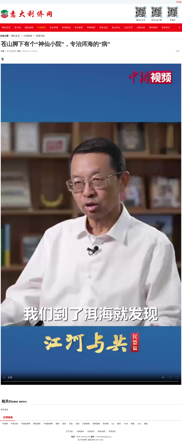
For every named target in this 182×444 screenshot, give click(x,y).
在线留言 (91, 431)
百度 (71, 424)
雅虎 (119, 424)
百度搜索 (86, 424)
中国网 (5, 424)
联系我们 (112, 431)
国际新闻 (29, 27)
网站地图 (101, 431)
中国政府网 (25, 424)
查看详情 (40, 36)
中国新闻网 (48, 424)
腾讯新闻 (36, 424)
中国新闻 (41, 27)
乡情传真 (141, 27)
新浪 (64, 424)
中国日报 (14, 424)
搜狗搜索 (96, 424)
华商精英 (91, 27)
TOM (126, 424)
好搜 (77, 424)
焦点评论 (116, 27)
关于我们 (69, 431)
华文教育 (78, 27)
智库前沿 (166, 27)
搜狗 (57, 424)
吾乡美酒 (54, 27)
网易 (133, 424)
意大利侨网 (11, 51)
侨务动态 (103, 27)
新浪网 (105, 424)
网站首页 (6, 27)
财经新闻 (153, 27)
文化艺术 (128, 27)
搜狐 (146, 424)
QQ (112, 424)
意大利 (17, 27)
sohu (139, 424)
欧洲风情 (66, 27)
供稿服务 (80, 431)
